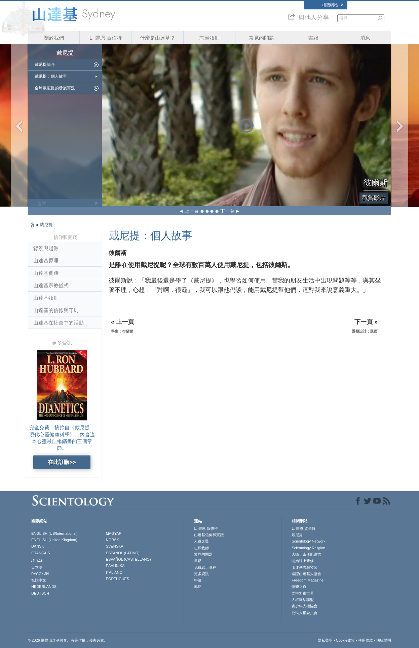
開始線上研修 (303, 561)
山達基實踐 (46, 273)
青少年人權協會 (304, 606)
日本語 (36, 567)
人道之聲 (201, 541)
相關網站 (332, 5)
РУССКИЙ (40, 574)
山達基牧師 (46, 298)
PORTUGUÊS (117, 579)
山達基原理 (46, 260)
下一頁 (227, 211)
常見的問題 (261, 38)
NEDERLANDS (43, 587)
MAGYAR (114, 533)
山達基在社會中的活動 (58, 323)
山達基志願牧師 (304, 567)
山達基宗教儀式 (51, 285)
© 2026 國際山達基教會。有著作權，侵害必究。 (68, 640)
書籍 (313, 38)
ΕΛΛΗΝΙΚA (115, 566)
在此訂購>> (62, 462)
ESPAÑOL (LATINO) (123, 553)
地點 (197, 587)
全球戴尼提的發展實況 (55, 88)
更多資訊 (201, 574)
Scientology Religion (308, 548)
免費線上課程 (205, 567)
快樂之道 (299, 587)
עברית (37, 560)
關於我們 (54, 38)
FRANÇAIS (40, 553)
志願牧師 (209, 38)
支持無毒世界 (303, 593)
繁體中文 (38, 580)
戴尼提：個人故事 (51, 76)
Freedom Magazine (307, 580)
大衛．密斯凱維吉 (306, 554)
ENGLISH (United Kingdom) (54, 540)
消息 (365, 38)
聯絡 (197, 580)
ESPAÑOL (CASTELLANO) (128, 559)
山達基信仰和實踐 (209, 535)
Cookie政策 (345, 640)
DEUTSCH (40, 593)
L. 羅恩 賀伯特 (105, 38)
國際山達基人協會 (306, 574)
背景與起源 (46, 248)
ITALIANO (114, 572)
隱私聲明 (325, 640)
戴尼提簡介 (45, 64)
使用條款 (365, 640)
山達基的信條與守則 (56, 310)
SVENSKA (114, 546)
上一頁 (192, 211)
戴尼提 (46, 224)
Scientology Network (308, 541)
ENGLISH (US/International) (54, 533)
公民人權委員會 (304, 613)
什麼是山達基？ (157, 38)
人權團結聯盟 (303, 600)
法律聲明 (383, 640)
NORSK (112, 540)
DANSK (37, 546)
